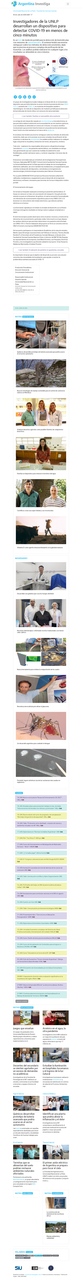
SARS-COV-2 (38, 1255)
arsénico (54, 1039)
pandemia (50, 130)
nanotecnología (46, 121)
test (20, 40)
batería (18, 1128)
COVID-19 (30, 106)
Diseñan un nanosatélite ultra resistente (46, 116)
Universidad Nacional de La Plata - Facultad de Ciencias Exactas (35, 11)
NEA (33, 1184)
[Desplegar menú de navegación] (68, 4)
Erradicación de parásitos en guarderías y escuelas (46, 250)
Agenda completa (21, 1001)
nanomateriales (34, 42)
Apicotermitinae (18, 1179)
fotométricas (57, 1079)
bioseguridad (35, 139)
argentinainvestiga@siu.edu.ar (33, 1274)
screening (25, 148)
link (22, 800)
